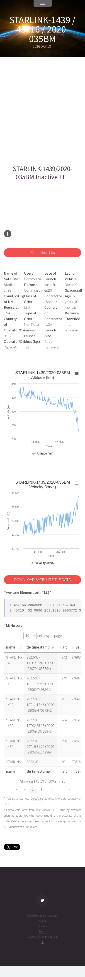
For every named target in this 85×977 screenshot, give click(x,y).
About (42, 921)
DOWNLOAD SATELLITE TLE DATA (42, 580)
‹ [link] (24, 789)
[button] (20, 647)
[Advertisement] (42, 110)
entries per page (49, 635)
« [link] (16, 789)
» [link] (69, 789)
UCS (6, 804)
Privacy (42, 926)
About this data (42, 253)
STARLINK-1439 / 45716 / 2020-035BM (42, 29)
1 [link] (33, 789)
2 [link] (41, 789)
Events (43, 931)
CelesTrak (36, 798)
